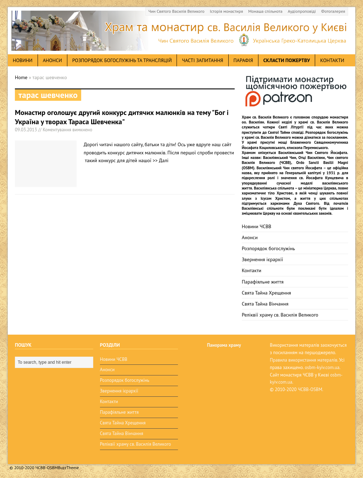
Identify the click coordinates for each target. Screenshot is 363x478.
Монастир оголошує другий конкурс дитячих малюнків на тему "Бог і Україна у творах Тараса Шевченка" (122, 117)
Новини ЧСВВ (256, 226)
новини (23, 60)
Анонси (250, 237)
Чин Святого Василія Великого (177, 11)
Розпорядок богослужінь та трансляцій (122, 60)
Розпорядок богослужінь (268, 248)
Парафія (243, 60)
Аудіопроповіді (302, 11)
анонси (52, 60)
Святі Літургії (291, 127)
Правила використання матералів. (304, 360)
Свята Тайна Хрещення (266, 293)
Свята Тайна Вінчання (265, 304)
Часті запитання (202, 60)
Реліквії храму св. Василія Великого (280, 315)
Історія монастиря (226, 11)
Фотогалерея (333, 11)
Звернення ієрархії (262, 259)
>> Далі (161, 160)
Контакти (332, 60)
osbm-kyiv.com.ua (322, 367)
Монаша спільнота (265, 11)
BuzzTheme (68, 467)
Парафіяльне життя (263, 282)
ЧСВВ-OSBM (310, 389)
